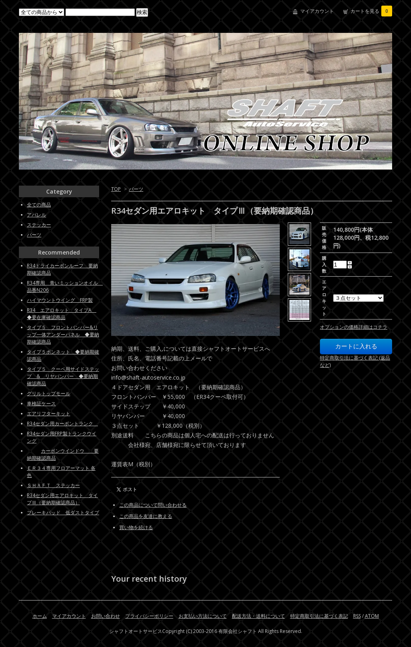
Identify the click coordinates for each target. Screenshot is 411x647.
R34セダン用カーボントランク (62, 423)
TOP (116, 189)
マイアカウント (317, 11)
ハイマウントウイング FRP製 (60, 300)
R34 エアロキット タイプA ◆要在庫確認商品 (61, 314)
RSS (357, 616)
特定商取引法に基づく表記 (319, 616)
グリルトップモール (48, 393)
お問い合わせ (105, 616)
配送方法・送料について (258, 616)
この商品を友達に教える (145, 516)
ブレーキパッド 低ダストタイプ (63, 512)
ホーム (40, 616)
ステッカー (39, 224)
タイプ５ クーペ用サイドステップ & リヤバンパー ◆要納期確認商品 (63, 376)
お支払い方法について (203, 616)
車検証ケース (41, 403)
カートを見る (371, 11)
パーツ (136, 189)
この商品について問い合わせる (153, 504)
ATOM (372, 616)
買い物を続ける (136, 527)
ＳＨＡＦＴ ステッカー (53, 485)
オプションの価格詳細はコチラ (353, 327)
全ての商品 (39, 204)
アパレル (36, 214)
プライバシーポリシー (149, 616)
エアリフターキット (48, 413)
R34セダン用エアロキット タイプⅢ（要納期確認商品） (62, 499)
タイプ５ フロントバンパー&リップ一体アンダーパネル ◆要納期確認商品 (63, 334)
